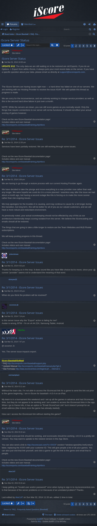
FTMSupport (17, 51)
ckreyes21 (13, 279)
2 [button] (76, 45)
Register (16, 29)
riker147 (12, 471)
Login (5, 29)
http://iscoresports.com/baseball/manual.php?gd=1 (39, 366)
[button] (94, 46)
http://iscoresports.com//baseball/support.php (26, 363)
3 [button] (79, 45)
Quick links (3, 25)
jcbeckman (14, 254)
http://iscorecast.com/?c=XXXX (41, 445)
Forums (13, 24)
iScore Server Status (15, 40)
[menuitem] (84, 24)
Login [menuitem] (90, 25)
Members (29, 24)
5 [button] (87, 45)
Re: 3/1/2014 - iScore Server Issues (22, 139)
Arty (39, 521)
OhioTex (21, 330)
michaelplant (14, 375)
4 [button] (83, 45)
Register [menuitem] (95, 25)
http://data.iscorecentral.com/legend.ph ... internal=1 (38, 369)
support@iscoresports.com (72, 72)
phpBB (39, 519)
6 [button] (91, 45)
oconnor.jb (13, 305)
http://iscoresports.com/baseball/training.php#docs (23, 125)
